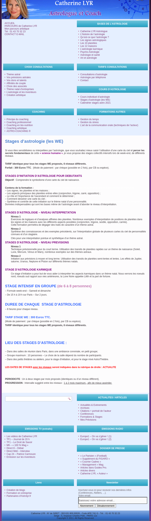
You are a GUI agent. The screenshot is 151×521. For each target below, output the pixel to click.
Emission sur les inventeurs (20, 457)
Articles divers (87, 470)
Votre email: (84, 495)
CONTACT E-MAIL (14, 34)
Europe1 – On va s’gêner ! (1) (95, 436)
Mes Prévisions (88, 419)
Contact (84, 80)
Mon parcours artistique (17, 28)
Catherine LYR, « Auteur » (94, 473)
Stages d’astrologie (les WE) (95, 99)
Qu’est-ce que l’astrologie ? (94, 37)
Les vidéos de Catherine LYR (21, 436)
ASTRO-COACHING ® (18, 131)
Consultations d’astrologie (93, 74)
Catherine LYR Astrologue (93, 31)
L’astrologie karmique (91, 49)
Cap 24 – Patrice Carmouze (21, 454)
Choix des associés (16, 86)
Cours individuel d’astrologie (95, 96)
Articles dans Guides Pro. (93, 467)
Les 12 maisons (88, 46)
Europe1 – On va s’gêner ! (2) (95, 439)
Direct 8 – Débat (15, 448)
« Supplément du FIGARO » (95, 458)
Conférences (87, 414)
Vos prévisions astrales (18, 77)
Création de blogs (15, 490)
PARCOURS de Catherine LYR (21, 26)
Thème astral (13, 74)
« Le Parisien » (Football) (93, 455)
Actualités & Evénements (93, 405)
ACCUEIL (10, 23)
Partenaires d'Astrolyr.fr (18, 496)
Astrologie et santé (90, 55)
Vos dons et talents (16, 80)
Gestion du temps (89, 119)
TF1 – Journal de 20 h (17, 439)
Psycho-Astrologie (89, 52)
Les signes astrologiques (93, 40)
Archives (84, 408)
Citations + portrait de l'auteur (95, 411)
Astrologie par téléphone (93, 77)
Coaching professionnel (18, 122)
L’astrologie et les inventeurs (21, 92)
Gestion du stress (89, 122)
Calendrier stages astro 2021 (95, 102)
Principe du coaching (17, 119)
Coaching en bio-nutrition (19, 125)
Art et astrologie (88, 58)
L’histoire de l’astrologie (92, 34)
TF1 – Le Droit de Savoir (19, 442)
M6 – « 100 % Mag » (17, 445)
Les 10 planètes (88, 43)
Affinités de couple (16, 83)
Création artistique (16, 95)
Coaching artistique (16, 128)
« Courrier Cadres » (90, 461)
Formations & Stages (91, 416)
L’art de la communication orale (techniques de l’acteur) (109, 125)
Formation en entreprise (18, 493)
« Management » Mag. (92, 464)
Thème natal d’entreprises (20, 89)
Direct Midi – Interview (18, 451)
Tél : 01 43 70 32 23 (15, 31)
